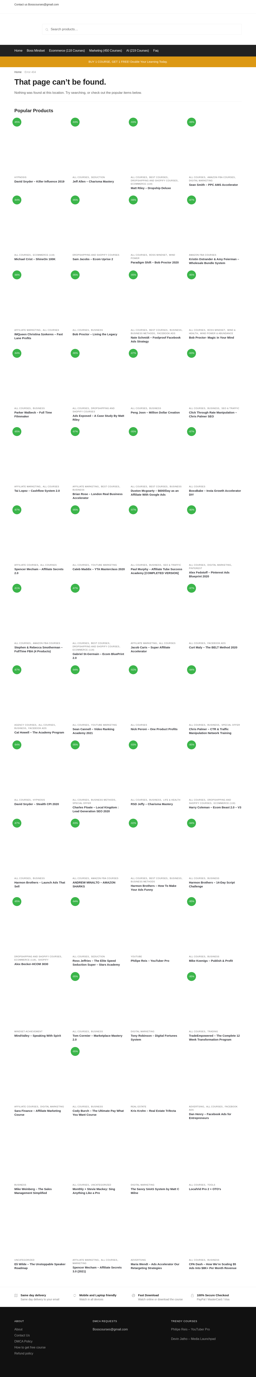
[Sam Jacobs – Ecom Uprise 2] (99, 223)
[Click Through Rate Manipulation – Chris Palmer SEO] (215, 377)
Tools (211, 1185)
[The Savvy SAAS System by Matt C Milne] (157, 1153)
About (18, 1329)
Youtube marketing (104, 565)
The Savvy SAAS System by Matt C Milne (155, 1191)
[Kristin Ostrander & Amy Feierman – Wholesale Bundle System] (215, 223)
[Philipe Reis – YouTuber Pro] (157, 925)
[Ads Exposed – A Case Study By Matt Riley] (99, 377)
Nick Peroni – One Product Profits (154, 729)
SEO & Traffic (230, 408)
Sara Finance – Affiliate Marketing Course (37, 1112)
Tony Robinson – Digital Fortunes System (154, 1037)
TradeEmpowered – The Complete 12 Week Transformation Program (214, 1037)
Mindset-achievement (28, 1031)
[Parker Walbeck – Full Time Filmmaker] (40, 377)
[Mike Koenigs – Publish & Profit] (215, 925)
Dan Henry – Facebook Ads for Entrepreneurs (210, 1116)
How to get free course (30, 1347)
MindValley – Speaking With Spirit (37, 1035)
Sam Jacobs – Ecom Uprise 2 (93, 259)
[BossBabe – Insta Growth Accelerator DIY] (215, 455)
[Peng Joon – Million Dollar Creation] (157, 377)
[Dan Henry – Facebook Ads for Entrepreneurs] (215, 1075)
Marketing (80, 1263)
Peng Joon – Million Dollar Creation (155, 412)
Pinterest (195, 568)
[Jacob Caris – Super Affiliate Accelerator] (157, 612)
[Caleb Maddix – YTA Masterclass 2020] (99, 533)
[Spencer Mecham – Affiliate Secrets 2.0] (40, 533)
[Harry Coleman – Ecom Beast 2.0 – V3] (215, 768)
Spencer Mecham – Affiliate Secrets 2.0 (39, 571)
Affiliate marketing (27, 330)
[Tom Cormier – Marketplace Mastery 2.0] (99, 1000)
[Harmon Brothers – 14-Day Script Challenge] (215, 847)
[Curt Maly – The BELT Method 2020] (215, 612)
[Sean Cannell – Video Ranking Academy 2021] (99, 693)
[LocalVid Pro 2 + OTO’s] (215, 1153)
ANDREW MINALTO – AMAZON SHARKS (94, 884)
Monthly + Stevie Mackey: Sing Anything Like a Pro (94, 1191)
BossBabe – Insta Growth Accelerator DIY (215, 492)
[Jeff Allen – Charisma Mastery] (99, 146)
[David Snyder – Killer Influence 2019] (40, 146)
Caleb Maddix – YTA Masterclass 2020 (99, 569)
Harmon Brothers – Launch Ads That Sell (39, 884)
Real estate (138, 1106)
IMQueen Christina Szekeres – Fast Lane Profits (38, 336)
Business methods (143, 333)
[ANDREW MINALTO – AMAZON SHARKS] (99, 847)
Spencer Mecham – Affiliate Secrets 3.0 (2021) (97, 1269)
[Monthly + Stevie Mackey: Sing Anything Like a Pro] (99, 1153)
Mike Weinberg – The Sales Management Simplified (33, 1191)
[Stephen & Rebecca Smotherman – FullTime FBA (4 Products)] (40, 612)
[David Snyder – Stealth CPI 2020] (40, 768)
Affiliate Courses (26, 565)
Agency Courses (25, 725)
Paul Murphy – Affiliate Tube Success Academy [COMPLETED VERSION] (156, 571)
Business (97, 330)
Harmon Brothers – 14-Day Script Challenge (212, 884)
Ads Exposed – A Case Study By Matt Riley (98, 417)
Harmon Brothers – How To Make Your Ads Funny (153, 887)
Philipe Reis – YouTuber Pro (150, 960)
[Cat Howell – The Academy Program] (40, 693)
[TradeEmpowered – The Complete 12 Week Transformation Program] (215, 1000)
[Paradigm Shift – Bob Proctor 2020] (157, 223)
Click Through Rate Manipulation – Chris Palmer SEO (213, 414)
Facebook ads (166, 333)
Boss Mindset (158, 255)
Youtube (136, 956)
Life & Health (171, 800)
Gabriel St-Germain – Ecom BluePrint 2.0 (98, 655)
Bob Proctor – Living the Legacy (95, 334)
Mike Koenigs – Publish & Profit (211, 960)
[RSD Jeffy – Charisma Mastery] (157, 768)
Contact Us (22, 1335)
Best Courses (158, 177)
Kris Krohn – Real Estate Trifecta (153, 1110)
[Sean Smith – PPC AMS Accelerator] (215, 146)
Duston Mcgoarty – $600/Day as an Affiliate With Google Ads (155, 492)
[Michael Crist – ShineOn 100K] (40, 223)
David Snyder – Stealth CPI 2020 (36, 804)
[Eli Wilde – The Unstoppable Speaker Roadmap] (40, 1228)
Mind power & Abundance (216, 333)
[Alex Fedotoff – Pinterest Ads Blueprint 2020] (215, 533)
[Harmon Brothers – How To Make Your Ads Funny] (157, 847)
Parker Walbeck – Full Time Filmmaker (33, 414)
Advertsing (196, 1106)
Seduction (98, 177)
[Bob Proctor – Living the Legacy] (99, 298)
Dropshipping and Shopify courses (154, 180)
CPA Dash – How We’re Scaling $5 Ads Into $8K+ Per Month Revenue (213, 1266)
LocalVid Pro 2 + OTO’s (205, 1189)
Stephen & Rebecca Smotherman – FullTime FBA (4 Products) (38, 649)
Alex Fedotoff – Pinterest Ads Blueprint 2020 (209, 574)
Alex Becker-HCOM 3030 (31, 964)
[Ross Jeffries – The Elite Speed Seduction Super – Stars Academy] (99, 925)
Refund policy (23, 1353)
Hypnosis (20, 177)
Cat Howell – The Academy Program (39, 732)
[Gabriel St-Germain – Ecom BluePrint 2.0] (99, 612)
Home (18, 72)
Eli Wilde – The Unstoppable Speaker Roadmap (39, 1266)
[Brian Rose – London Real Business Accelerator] (99, 455)
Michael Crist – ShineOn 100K (35, 259)
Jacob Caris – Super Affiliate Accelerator (150, 649)
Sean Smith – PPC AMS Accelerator (213, 184)
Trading (212, 1031)
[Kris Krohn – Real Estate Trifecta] (157, 1075)
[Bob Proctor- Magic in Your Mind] (215, 298)
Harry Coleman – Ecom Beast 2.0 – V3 (215, 807)
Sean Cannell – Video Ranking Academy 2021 (93, 731)
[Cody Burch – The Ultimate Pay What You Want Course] (99, 1075)
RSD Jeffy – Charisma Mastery (152, 804)
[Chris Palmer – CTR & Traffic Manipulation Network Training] (215, 693)
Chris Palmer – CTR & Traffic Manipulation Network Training (210, 731)
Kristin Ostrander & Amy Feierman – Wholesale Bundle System (214, 261)
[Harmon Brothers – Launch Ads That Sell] (40, 847)
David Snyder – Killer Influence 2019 (39, 181)
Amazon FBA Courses (221, 177)
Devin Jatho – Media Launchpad (193, 1339)
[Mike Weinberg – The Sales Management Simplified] (40, 1153)
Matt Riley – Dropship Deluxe (151, 188)
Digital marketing (201, 180)
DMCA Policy (23, 1341)
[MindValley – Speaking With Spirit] (40, 1000)
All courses (81, 177)
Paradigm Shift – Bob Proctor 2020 (155, 262)
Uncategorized (101, 1185)
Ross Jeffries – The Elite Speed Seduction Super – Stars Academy (96, 962)
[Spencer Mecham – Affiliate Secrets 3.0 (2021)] (99, 1228)
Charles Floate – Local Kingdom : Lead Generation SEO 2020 (96, 809)
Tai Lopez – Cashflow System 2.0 (37, 490)
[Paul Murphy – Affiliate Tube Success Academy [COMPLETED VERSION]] (157, 533)
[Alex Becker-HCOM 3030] (40, 925)
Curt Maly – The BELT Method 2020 (213, 647)
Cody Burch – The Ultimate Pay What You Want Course (98, 1112)
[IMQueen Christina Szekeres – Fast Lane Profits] (40, 298)
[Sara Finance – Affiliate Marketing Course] (40, 1075)
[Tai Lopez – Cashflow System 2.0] (40, 455)
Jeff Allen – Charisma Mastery (93, 181)
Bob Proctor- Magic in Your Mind (211, 337)
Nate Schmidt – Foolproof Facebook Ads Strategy (156, 339)
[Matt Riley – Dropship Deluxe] (157, 146)
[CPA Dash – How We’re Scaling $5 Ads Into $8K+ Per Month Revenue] (215, 1228)
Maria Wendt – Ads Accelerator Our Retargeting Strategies (155, 1266)
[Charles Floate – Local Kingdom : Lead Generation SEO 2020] (99, 768)
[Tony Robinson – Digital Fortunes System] (157, 1000)
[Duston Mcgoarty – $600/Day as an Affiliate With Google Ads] (157, 455)
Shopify (43, 960)
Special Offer (230, 725)
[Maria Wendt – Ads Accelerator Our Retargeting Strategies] (157, 1228)
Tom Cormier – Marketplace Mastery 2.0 (98, 1037)
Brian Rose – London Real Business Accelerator (98, 496)
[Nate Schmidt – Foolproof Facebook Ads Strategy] (157, 298)
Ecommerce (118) (141, 184)
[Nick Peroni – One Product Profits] (157, 693)
